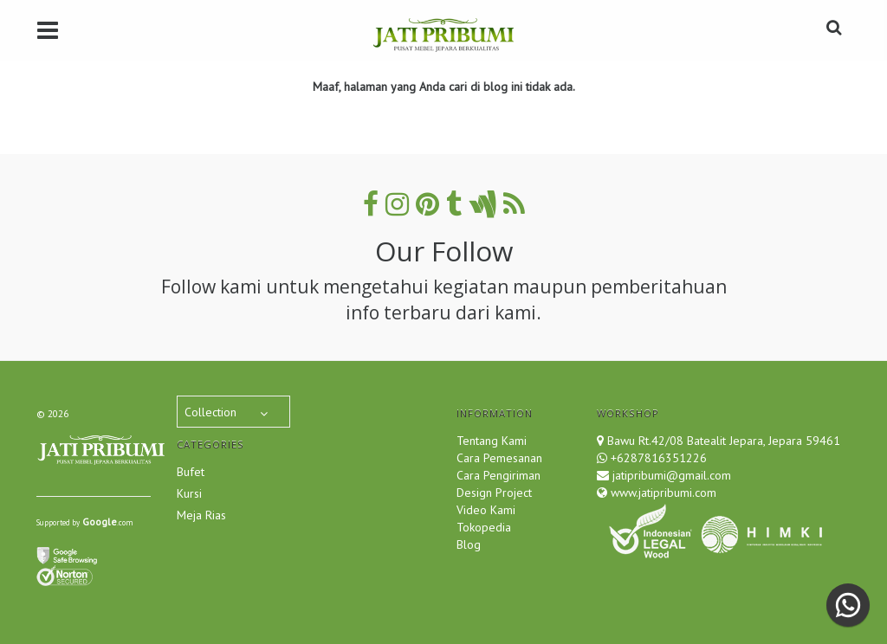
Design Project (494, 492)
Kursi (189, 493)
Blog (468, 544)
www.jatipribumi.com (661, 492)
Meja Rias (201, 515)
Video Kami (485, 510)
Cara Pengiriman (498, 475)
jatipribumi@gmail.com (670, 475)
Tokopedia (483, 527)
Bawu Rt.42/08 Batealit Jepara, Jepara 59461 (723, 440)
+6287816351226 (659, 458)
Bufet (190, 472)
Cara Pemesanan (499, 458)
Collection (210, 412)
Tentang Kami (491, 440)
